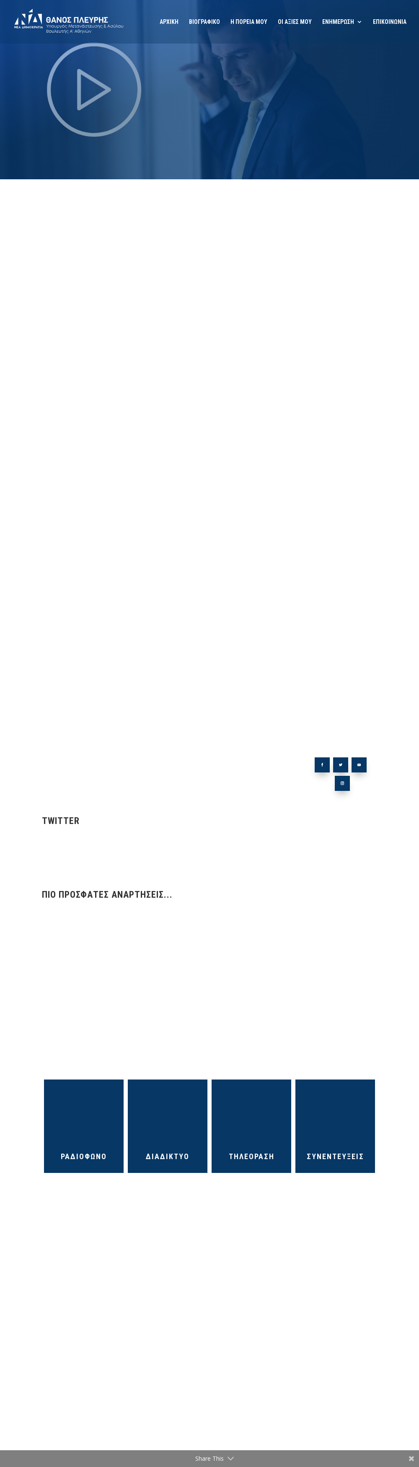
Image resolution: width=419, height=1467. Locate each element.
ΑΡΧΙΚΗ (169, 22)
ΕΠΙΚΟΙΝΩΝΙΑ (389, 22)
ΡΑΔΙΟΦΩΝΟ (84, 1156)
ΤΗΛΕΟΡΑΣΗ (251, 1156)
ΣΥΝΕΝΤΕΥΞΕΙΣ (335, 1156)
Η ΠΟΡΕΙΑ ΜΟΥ (248, 22)
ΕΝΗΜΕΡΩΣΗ (338, 22)
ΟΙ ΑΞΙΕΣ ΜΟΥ (295, 22)
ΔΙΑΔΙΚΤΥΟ (167, 1156)
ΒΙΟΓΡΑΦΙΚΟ (204, 22)
